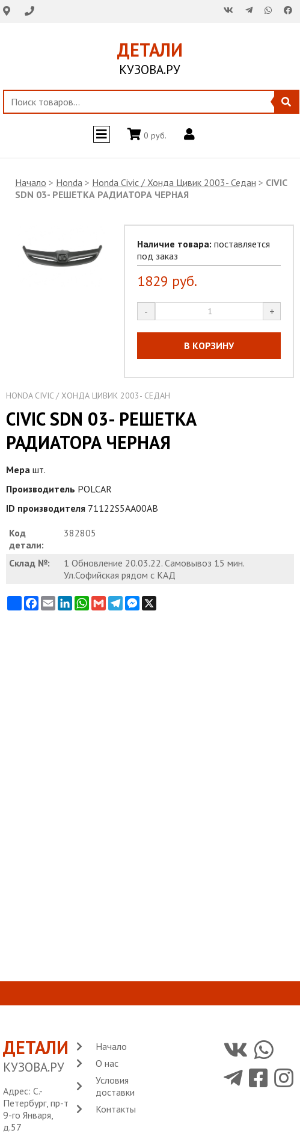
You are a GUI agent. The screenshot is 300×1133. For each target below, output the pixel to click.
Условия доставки (115, 1086)
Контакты (116, 1109)
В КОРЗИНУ (209, 346)
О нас (107, 1063)
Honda (69, 182)
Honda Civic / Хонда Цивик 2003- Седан (174, 182)
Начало (30, 182)
